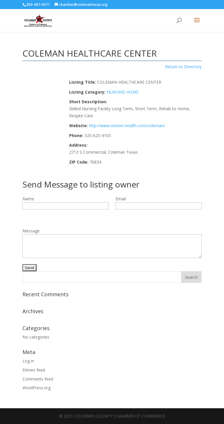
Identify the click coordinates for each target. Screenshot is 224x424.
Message (31, 231)
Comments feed (37, 379)
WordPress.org (36, 387)
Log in (28, 361)
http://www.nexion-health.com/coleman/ (127, 125)
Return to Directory (183, 66)
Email (121, 199)
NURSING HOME (123, 92)
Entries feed (33, 370)
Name (28, 199)
